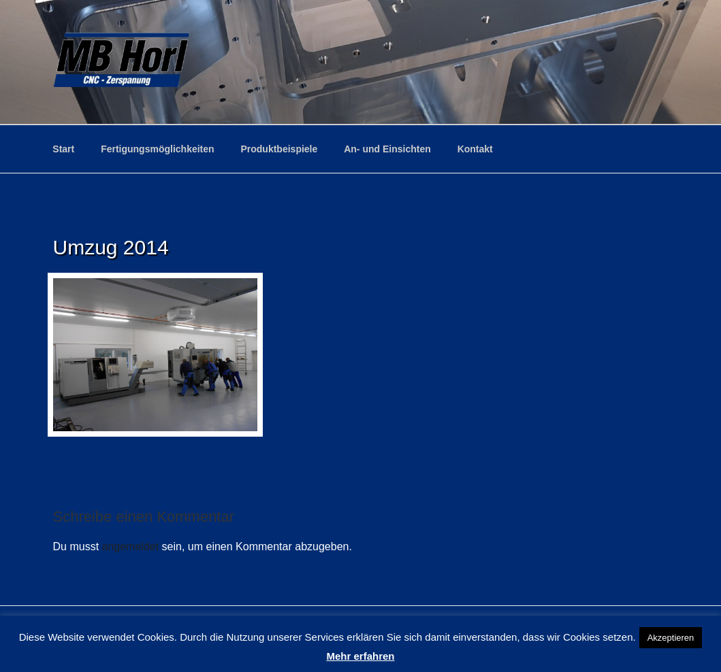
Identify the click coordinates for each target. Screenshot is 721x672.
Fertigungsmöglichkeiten (157, 149)
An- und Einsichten (387, 149)
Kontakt (475, 149)
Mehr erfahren (360, 656)
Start (63, 149)
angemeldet (130, 546)
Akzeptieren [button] (670, 638)
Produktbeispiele (278, 149)
